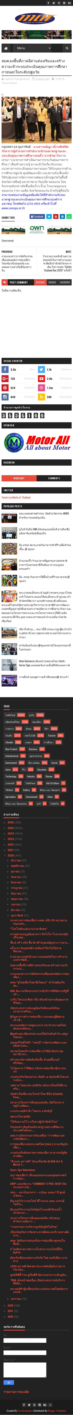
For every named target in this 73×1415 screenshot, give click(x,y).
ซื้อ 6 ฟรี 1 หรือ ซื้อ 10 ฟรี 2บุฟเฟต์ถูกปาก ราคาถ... (39, 942)
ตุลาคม (15, 871)
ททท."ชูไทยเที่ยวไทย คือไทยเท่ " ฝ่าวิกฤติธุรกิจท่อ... (37, 984)
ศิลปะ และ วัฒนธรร (50, 790)
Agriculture (10, 796)
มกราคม (16, 1298)
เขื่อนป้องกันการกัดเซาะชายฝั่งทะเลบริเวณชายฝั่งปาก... (39, 1233)
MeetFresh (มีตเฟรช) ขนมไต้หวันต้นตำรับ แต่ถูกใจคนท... (39, 1035)
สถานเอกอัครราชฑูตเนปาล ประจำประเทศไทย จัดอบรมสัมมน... (38, 1026)
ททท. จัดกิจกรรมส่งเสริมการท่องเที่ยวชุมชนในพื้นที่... (37, 1242)
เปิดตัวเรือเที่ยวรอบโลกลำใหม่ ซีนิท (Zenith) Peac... (36, 1095)
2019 (11, 1305)
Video (50, 796)
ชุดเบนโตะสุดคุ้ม (20, 1116)
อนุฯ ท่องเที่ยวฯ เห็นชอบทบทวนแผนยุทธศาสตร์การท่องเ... (38, 1176)
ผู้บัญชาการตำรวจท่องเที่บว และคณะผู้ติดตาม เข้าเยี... (37, 1018)
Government (9, 83)
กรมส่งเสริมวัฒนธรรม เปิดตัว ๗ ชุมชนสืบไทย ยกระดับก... (39, 1078)
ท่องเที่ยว (36, 721)
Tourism (51, 735)
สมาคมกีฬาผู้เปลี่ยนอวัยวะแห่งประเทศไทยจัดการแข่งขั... (39, 1290)
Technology (10, 776)
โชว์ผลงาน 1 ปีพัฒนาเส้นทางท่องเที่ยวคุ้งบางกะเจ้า (38, 1069)
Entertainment (11, 756)
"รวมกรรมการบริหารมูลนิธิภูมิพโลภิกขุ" (34, 1227)
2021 (11, 850)
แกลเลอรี (9, 783)
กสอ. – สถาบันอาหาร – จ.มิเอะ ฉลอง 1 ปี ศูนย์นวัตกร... (37, 1193)
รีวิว (24, 769)
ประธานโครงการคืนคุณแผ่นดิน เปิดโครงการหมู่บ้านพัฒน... (37, 1104)
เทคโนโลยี (30, 735)
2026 (11, 822)
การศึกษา (49, 742)
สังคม (29, 728)
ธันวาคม (16, 860)
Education (42, 769)
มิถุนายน (16, 893)
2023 (11, 839)
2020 (11, 855)
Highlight (19, 478)
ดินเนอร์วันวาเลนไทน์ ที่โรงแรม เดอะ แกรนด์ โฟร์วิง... (37, 1202)
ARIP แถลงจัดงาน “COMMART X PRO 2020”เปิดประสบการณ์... (38, 1185)
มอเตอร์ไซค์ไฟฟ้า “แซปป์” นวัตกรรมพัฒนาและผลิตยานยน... (38, 1044)
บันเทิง (8, 735)
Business (33, 749)
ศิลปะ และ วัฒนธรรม (16, 803)
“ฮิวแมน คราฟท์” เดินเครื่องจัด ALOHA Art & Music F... (36, 1163)
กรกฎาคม (17, 888)
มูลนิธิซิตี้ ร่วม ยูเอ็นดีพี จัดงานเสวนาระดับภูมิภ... (39, 1275)
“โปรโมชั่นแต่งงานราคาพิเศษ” (28, 929)
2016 (11, 1316)
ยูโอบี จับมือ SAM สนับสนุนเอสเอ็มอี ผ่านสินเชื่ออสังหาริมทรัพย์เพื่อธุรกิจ (44, 531)
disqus (52, 282)
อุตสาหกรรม (36, 756)
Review (49, 776)
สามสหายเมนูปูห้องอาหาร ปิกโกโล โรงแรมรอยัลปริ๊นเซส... (39, 935)
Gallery (26, 790)
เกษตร (28, 742)
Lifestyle (9, 742)
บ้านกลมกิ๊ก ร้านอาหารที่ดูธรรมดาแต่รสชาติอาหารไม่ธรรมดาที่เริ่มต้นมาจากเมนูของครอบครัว (43, 565)
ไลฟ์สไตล (30, 783)
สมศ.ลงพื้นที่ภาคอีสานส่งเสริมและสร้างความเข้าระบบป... (39, 966)
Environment (31, 796)
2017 (11, 1311)
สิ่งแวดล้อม (34, 762)
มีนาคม (15, 910)
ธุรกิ (39, 803)
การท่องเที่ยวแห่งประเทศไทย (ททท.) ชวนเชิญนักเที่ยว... (39, 1145)
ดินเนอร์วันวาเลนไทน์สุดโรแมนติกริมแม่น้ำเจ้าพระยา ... (36, 1211)
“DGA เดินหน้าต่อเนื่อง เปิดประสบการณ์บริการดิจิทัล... (37, 1281)
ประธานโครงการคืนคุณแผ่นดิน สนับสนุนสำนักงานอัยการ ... (35, 1219)
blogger (40, 282)
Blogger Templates (57, 1410)
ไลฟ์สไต (54, 803)
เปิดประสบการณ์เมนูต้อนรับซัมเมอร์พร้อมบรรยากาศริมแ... (35, 1009)
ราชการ (59, 79)
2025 (11, 828)
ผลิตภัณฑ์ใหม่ (12, 721)
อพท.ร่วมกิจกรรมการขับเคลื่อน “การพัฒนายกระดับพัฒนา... (37, 1137)
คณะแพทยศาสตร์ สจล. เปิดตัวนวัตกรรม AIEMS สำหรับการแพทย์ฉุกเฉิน (44, 515)
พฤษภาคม (17, 899)
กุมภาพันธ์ (17, 915)
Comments (54, 478)
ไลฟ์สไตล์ (10, 715)
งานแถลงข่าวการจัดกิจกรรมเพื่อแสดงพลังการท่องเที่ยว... (39, 975)
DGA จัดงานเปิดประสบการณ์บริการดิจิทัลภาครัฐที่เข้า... (39, 992)
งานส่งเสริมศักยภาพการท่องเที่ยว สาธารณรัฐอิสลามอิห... (38, 1154)
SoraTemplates (25, 1410)
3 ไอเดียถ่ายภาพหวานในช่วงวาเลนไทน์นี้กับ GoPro (36, 1250)
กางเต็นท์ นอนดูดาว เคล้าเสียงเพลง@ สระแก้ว (44, 677)
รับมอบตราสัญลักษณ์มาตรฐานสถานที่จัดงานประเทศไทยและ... (36, 1128)
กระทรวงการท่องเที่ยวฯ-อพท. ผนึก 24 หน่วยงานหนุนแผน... (38, 921)
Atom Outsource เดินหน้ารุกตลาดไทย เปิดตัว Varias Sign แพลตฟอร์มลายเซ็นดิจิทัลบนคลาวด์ (44, 663)
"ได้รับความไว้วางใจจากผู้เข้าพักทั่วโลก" (34, 1121)
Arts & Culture (52, 783)
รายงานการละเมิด (16, 1391)
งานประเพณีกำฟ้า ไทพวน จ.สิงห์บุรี (31, 1111)
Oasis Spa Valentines (22, 1170)
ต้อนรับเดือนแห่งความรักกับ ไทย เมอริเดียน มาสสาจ (38, 1259)
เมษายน (16, 904)
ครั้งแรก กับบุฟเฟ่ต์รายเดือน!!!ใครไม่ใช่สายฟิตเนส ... (35, 949)
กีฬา (46, 728)
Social (54, 762)
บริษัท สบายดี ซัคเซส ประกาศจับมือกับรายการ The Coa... (37, 1267)
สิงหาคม (16, 882)
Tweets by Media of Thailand (16, 497)
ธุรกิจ (31, 715)
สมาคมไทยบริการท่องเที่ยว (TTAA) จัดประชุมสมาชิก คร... (36, 1052)
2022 (11, 844)
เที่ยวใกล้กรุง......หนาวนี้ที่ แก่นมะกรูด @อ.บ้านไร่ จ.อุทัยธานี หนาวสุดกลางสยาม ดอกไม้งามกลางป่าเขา (45, 633)
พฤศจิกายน (18, 866)
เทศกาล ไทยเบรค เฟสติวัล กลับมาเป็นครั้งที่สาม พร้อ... (38, 1086)
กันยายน (16, 877)
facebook (65, 282)
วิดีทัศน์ (9, 790)
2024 (11, 833)
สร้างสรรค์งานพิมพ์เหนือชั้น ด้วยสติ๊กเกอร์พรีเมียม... (35, 1061)
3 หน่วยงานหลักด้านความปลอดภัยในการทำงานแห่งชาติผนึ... (38, 958)
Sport (8, 769)
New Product (11, 749)
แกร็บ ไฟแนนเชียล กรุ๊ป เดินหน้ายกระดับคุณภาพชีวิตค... (39, 1001)
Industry (31, 776)
